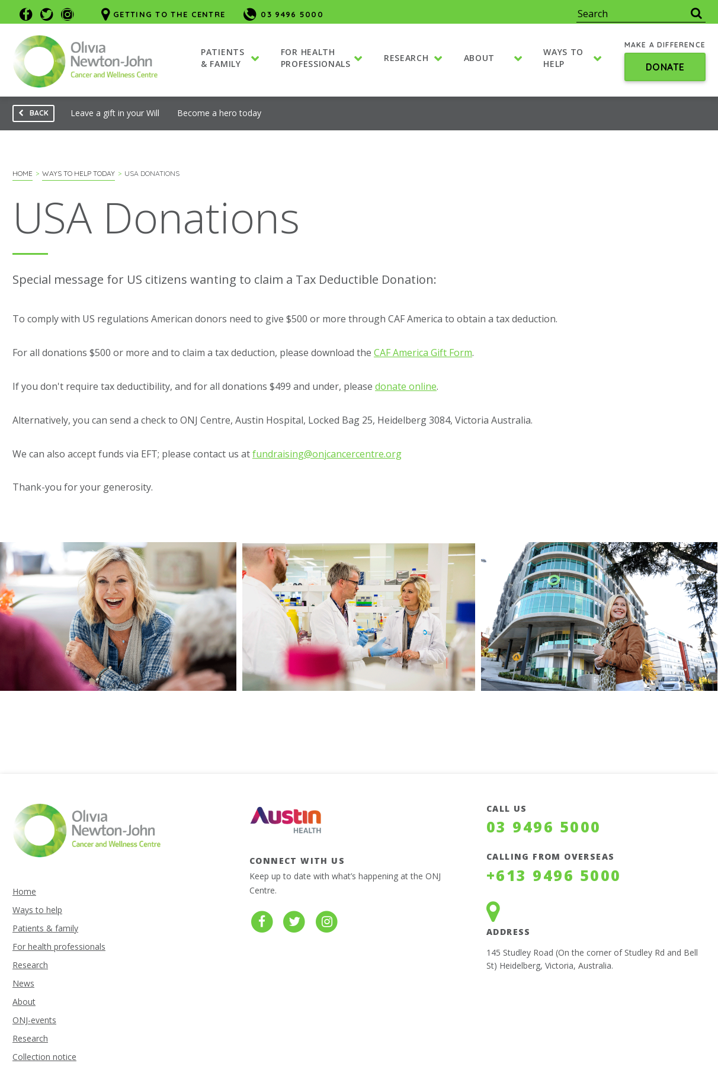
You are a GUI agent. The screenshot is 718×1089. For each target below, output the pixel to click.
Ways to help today (78, 173)
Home (22, 173)
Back (30, 115)
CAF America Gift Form (423, 352)
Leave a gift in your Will (114, 112)
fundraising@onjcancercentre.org (327, 453)
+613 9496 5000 (553, 875)
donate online (406, 386)
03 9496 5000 (543, 826)
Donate (665, 67)
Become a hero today (219, 112)
